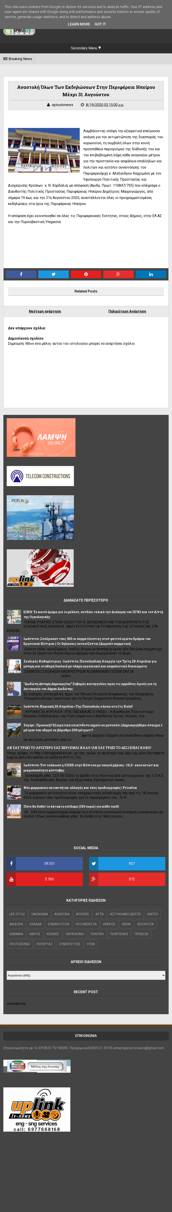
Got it (100, 24)
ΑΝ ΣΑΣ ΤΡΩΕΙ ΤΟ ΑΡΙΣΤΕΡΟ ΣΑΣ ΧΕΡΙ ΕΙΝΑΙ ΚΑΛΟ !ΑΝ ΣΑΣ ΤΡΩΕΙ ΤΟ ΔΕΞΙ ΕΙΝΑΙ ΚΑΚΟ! (79, 748)
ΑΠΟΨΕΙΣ (82, 914)
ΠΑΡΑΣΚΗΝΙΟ (74, 934)
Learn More (79, 24)
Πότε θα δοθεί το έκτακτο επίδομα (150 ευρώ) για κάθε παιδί (71, 806)
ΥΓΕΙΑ (91, 944)
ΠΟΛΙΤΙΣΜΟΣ (119, 934)
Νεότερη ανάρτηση (45, 311)
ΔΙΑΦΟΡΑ (16, 924)
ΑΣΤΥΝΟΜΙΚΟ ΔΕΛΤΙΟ (125, 914)
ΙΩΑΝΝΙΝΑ (16, 934)
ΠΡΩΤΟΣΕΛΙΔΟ (19, 944)
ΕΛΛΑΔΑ (35, 924)
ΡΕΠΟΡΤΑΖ (45, 944)
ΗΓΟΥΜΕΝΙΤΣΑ (86, 924)
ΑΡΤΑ (99, 914)
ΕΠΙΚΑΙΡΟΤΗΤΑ (58, 924)
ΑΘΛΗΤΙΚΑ (62, 914)
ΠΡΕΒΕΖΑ (141, 934)
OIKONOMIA (39, 914)
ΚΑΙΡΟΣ (35, 934)
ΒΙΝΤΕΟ (152, 914)
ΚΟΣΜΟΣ (53, 934)
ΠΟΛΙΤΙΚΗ (97, 934)
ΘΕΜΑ (126, 924)
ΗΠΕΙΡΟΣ (109, 924)
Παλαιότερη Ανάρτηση (127, 311)
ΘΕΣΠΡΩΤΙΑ (145, 924)
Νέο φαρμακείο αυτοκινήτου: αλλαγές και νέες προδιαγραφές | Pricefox (80, 788)
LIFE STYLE (17, 914)
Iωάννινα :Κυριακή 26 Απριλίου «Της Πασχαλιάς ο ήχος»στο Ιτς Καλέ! (78, 706)
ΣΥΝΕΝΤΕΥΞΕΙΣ (69, 944)
